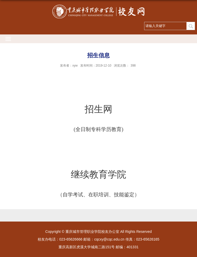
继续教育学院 (98, 174)
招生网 (98, 109)
